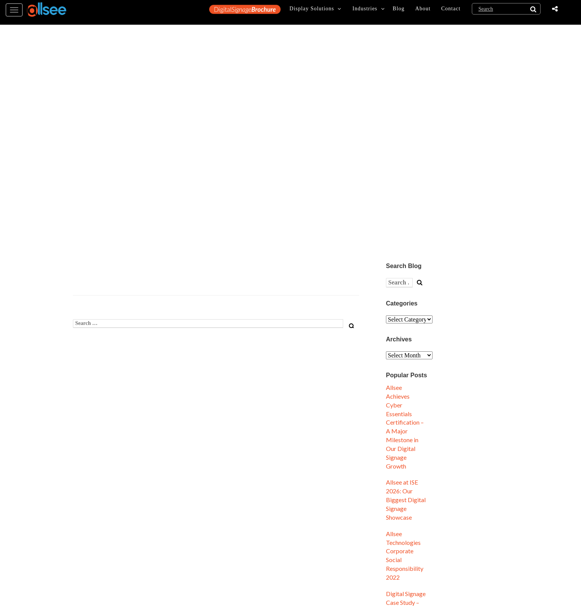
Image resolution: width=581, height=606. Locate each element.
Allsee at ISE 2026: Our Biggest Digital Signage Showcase (406, 499)
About (423, 12)
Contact (451, 12)
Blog (399, 12)
